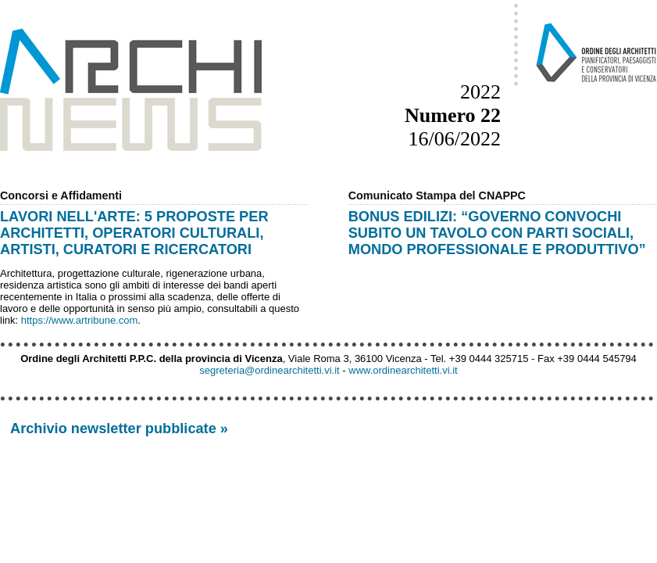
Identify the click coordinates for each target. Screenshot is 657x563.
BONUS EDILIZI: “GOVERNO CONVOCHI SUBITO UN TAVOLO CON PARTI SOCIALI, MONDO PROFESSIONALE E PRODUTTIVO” (497, 233)
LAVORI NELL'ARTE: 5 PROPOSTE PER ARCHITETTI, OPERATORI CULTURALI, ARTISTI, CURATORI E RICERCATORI (134, 233)
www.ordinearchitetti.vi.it (402, 370)
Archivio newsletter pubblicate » (119, 428)
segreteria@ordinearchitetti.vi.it (269, 370)
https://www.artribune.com (79, 320)
